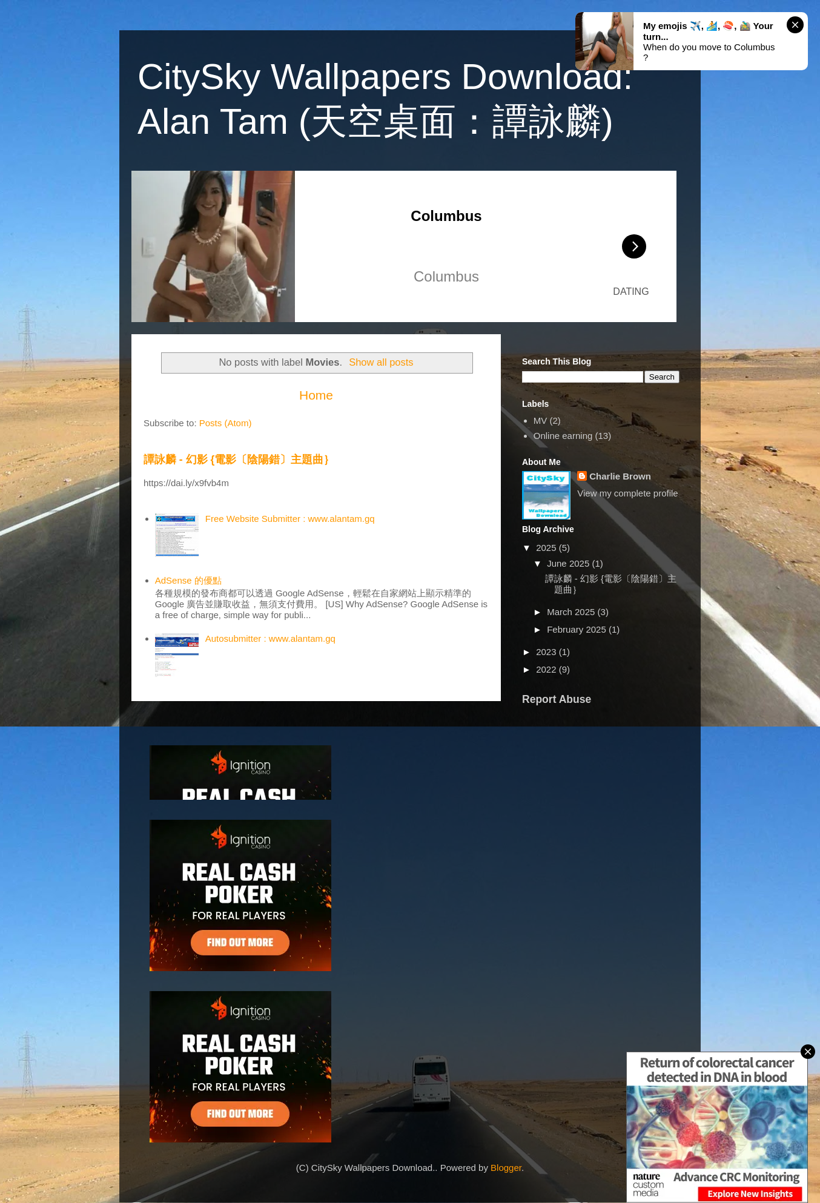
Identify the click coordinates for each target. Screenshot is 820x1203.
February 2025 (578, 629)
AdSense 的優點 (188, 580)
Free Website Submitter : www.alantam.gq (290, 518)
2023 (547, 652)
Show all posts (381, 362)
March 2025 (572, 612)
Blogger (506, 1167)
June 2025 (569, 563)
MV (540, 420)
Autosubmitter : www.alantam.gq (270, 638)
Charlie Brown (620, 476)
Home (316, 395)
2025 (547, 547)
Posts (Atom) (225, 423)
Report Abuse (556, 699)
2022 (547, 669)
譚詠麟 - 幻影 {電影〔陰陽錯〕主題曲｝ (239, 459)
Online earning (563, 435)
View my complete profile (627, 493)
